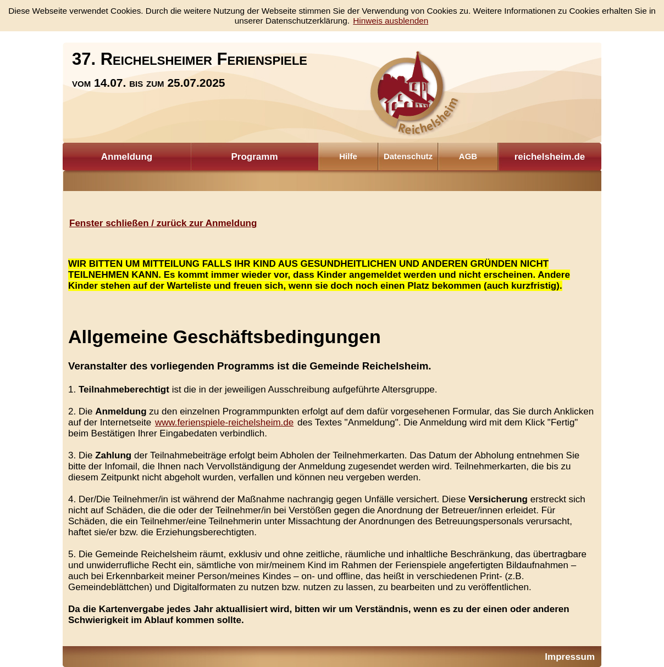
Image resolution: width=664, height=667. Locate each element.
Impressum (570, 657)
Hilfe (348, 156)
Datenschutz (408, 156)
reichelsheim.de (549, 157)
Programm (254, 157)
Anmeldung (127, 157)
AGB (468, 156)
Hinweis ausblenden (390, 20)
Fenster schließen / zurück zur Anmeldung (163, 223)
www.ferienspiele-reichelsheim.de (224, 422)
